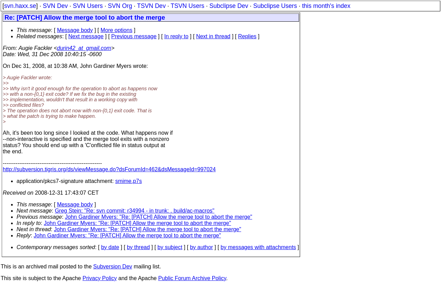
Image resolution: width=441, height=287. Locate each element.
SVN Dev (55, 5)
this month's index (326, 5)
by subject (169, 247)
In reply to (176, 36)
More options (117, 30)
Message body (75, 30)
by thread (138, 247)
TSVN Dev (151, 5)
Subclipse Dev (228, 5)
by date (110, 247)
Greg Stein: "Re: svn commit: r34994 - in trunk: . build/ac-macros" (134, 211)
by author (201, 247)
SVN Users (88, 5)
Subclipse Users (275, 5)
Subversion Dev (112, 266)
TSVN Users (187, 5)
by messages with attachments (258, 247)
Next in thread (213, 36)
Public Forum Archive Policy (192, 278)
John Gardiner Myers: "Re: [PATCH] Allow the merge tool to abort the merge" (158, 217)
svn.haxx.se (20, 5)
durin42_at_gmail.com (84, 48)
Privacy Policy (99, 278)
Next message (85, 36)
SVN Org (120, 5)
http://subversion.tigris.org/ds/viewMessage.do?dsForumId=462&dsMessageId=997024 (109, 169)
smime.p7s (128, 181)
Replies (247, 36)
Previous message (134, 36)
